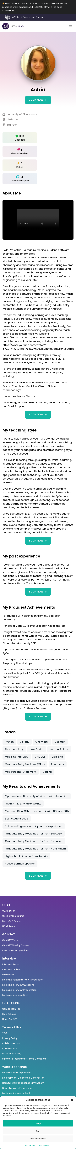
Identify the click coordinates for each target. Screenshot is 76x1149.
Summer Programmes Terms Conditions (24, 1058)
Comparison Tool (11, 1008)
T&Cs (5, 1033)
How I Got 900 (9, 1019)
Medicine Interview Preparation (19, 990)
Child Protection (11, 1043)
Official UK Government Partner (27, 17)
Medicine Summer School (16, 1093)
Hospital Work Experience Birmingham (23, 1083)
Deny (37, 1131)
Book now (36, 99)
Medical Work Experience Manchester (23, 1077)
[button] (71, 1100)
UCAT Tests (8, 926)
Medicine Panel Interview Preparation (22, 979)
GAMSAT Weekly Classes (15, 945)
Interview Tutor (10, 964)
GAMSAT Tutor (10, 940)
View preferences (38, 1138)
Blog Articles (9, 1014)
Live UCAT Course (11, 921)
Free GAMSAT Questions (15, 950)
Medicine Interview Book (15, 995)
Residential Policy (11, 1053)
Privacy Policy (43, 1145)
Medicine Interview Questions (18, 984)
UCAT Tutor (8, 910)
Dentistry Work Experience (17, 1088)
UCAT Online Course (13, 916)
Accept (38, 1123)
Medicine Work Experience (16, 1072)
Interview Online (11, 969)
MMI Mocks (8, 974)
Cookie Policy (30, 1145)
